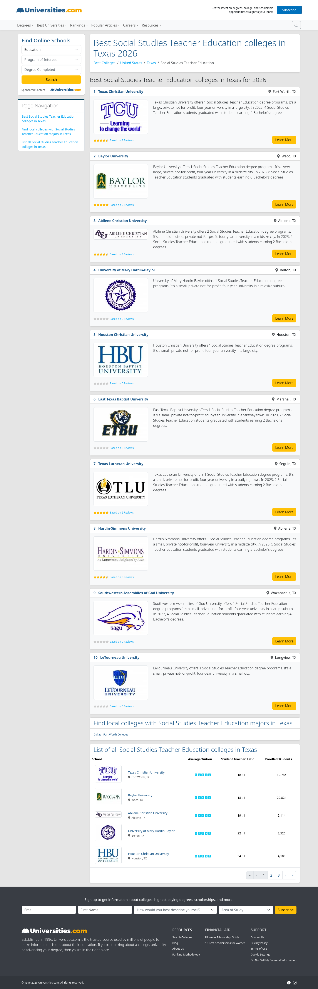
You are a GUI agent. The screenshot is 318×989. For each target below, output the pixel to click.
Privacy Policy (259, 943)
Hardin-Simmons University (122, 528)
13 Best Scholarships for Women (225, 943)
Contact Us (257, 937)
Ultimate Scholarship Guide (222, 937)
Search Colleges (182, 937)
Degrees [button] (24, 25)
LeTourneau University (119, 657)
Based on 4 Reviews (122, 254)
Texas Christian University (120, 91)
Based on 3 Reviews (122, 140)
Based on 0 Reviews (122, 319)
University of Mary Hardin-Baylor (126, 270)
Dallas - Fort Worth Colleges (111, 734)
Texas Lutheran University (121, 463)
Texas (151, 62)
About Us (178, 949)
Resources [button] (150, 25)
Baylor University (113, 156)
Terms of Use (259, 949)
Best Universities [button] (50, 25)
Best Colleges (104, 62)
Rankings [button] (77, 25)
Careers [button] (129, 25)
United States (131, 62)
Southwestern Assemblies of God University (136, 592)
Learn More (284, 139)
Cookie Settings (260, 954)
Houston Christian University (123, 334)
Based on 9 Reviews (122, 205)
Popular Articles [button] (104, 25)
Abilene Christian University (122, 220)
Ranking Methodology (186, 954)
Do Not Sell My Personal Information (273, 960)
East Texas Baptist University (123, 399)
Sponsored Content (33, 90)
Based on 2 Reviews (122, 512)
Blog (175, 943)
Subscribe (289, 10)
